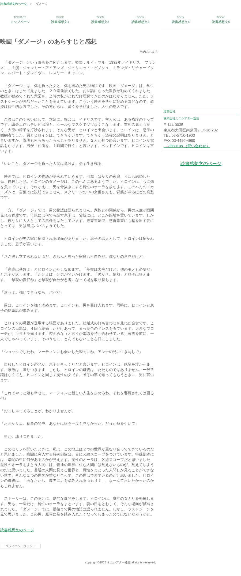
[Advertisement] (201, 61)
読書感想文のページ (13, 3)
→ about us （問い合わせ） (187, 146)
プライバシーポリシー (20, 546)
